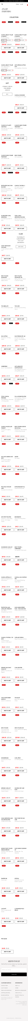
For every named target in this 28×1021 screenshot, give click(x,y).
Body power (18, 154)
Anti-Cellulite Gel (19, 127)
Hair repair (17, 457)
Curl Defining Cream (19, 668)
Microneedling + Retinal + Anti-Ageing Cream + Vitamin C (20, 398)
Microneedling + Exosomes (21, 67)
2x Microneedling (18, 37)
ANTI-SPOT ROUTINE (6, 516)
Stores (16, 987)
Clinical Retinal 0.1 (6, 576)
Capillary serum (19, 636)
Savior (16, 455)
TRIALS (17, 4)
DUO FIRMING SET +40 (20, 335)
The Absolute (4, 305)
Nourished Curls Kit (6, 546)
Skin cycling (4, 727)
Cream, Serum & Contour (21, 609)
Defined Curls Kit (6, 787)
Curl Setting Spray (19, 758)
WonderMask (5, 757)
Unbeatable (4, 365)
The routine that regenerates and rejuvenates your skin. (6, 730)
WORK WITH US (18, 991)
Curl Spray (18, 757)
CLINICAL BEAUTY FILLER (7, 64)
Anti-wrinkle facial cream (7, 306)
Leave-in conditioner (6, 700)
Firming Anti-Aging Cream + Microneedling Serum (20, 338)
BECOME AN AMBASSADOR (20, 989)
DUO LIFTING (4, 335)
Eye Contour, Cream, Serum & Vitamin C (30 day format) (6, 189)
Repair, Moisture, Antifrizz (21, 638)
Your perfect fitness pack (20, 549)
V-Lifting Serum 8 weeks (20, 95)
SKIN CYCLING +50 (19, 727)
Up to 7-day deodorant (6, 367)
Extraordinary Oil (20, 486)
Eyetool (17, 877)
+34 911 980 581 (4, 987)
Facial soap (3, 879)
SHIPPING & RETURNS (5, 991)
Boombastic (18, 516)
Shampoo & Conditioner (6, 489)
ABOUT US (17, 984)
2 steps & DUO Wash (6, 820)
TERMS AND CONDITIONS (6, 989)
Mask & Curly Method (6, 547)
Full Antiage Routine (20, 395)
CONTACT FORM (4, 984)
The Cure (17, 305)
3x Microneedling (5, 37)
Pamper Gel (4, 877)
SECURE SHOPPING (5, 994)
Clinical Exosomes (20, 94)
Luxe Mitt (3, 907)
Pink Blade (4, 938)
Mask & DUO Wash (19, 790)
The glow (17, 697)
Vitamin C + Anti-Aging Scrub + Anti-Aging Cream (6, 519)
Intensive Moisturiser (19, 487)
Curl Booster (18, 666)
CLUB (21, 4)
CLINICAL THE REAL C (20, 184)
